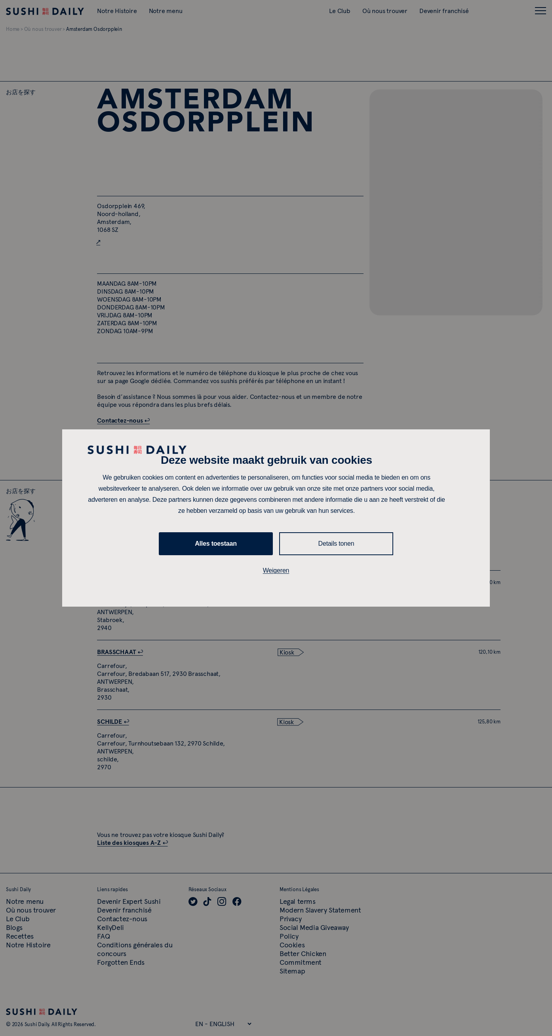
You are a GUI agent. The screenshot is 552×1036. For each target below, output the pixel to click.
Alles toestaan (216, 543)
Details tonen (336, 543)
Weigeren (276, 570)
